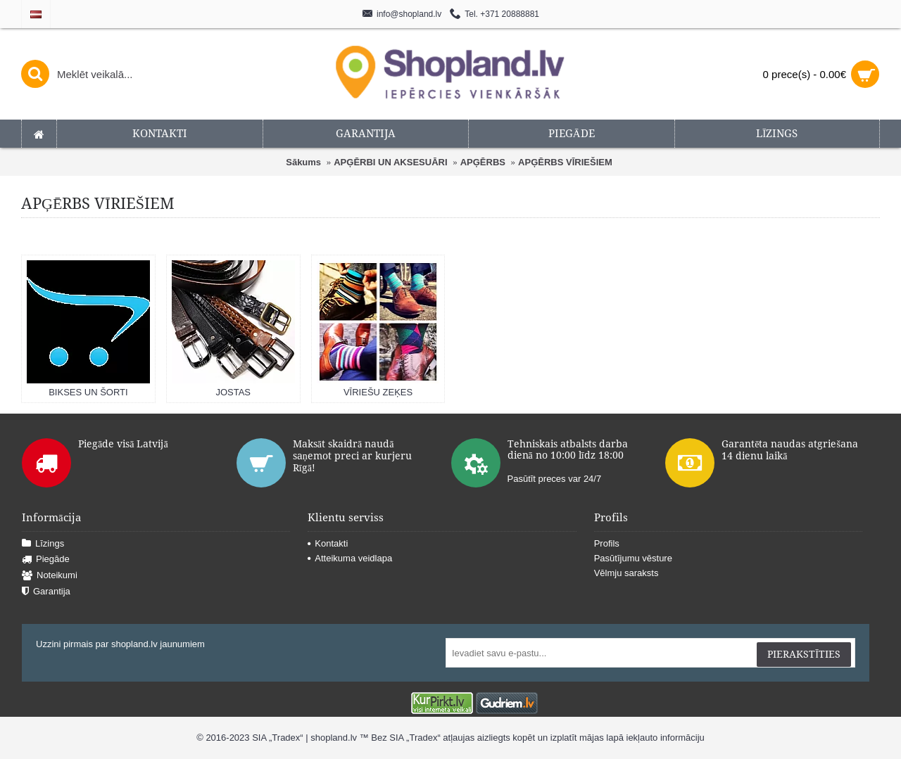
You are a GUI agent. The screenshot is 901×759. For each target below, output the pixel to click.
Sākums (303, 162)
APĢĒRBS (482, 162)
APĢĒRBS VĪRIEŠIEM (565, 162)
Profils (606, 543)
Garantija (46, 592)
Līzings (43, 544)
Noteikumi (49, 576)
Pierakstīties (803, 654)
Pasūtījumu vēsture (633, 558)
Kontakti (328, 543)
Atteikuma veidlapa (350, 558)
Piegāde (46, 560)
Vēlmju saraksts (626, 573)
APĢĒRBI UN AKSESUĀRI (390, 162)
